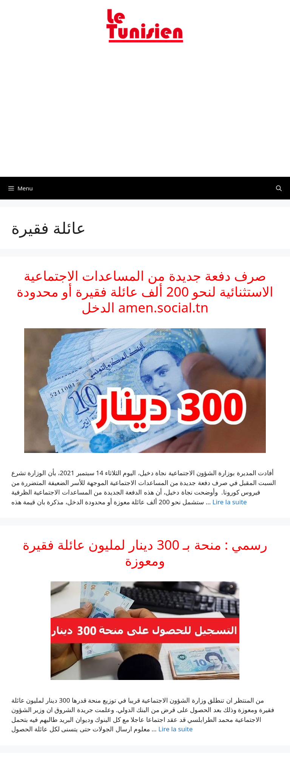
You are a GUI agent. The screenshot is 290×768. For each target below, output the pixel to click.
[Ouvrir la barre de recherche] (279, 188)
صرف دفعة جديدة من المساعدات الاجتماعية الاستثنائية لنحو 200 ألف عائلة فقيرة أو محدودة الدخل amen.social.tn (145, 291)
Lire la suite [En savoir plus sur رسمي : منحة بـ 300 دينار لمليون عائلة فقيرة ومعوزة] (175, 729)
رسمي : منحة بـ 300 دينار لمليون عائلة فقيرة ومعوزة (145, 552)
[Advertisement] (145, 114)
